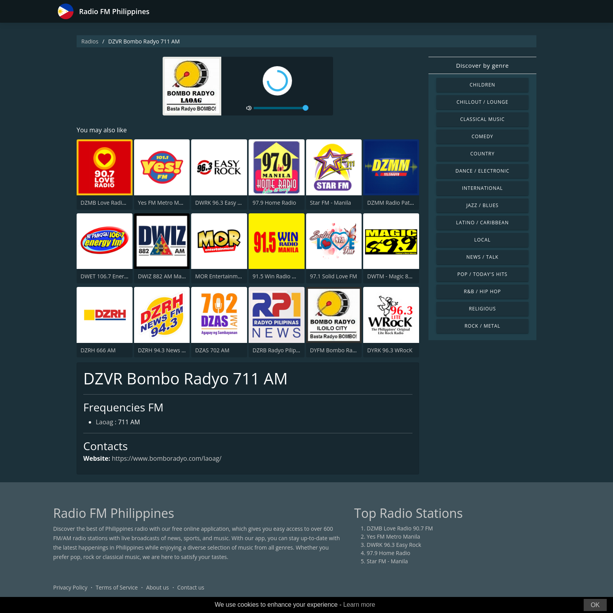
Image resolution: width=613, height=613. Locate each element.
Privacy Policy (70, 587)
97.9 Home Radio (274, 202)
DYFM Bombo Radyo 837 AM (346, 350)
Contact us (190, 587)
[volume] (281, 108)
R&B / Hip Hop (482, 291)
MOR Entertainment (220, 276)
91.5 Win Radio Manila (281, 276)
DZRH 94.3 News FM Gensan (174, 350)
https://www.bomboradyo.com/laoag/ (167, 458)
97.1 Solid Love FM (333, 276)
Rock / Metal (482, 326)
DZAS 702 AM (212, 350)
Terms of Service (117, 587)
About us (157, 587)
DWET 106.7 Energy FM (110, 276)
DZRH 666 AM (98, 350)
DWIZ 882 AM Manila (164, 276)
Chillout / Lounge (483, 102)
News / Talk (482, 257)
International (482, 188)
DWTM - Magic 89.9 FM (396, 276)
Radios (90, 41)
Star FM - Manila (330, 202)
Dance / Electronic (482, 171)
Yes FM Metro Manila (164, 202)
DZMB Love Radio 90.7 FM (114, 202)
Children (482, 84)
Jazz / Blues (482, 205)
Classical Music (482, 119)
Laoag (104, 422)
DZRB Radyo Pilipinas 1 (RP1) (289, 350)
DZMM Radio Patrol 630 (397, 202)
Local (482, 239)
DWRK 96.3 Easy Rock (222, 202)
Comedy (482, 136)
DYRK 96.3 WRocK (389, 350)
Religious (482, 308)
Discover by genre (482, 65)
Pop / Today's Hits (482, 274)
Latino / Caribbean (482, 222)
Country (482, 153)
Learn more (359, 604)
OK (595, 605)
